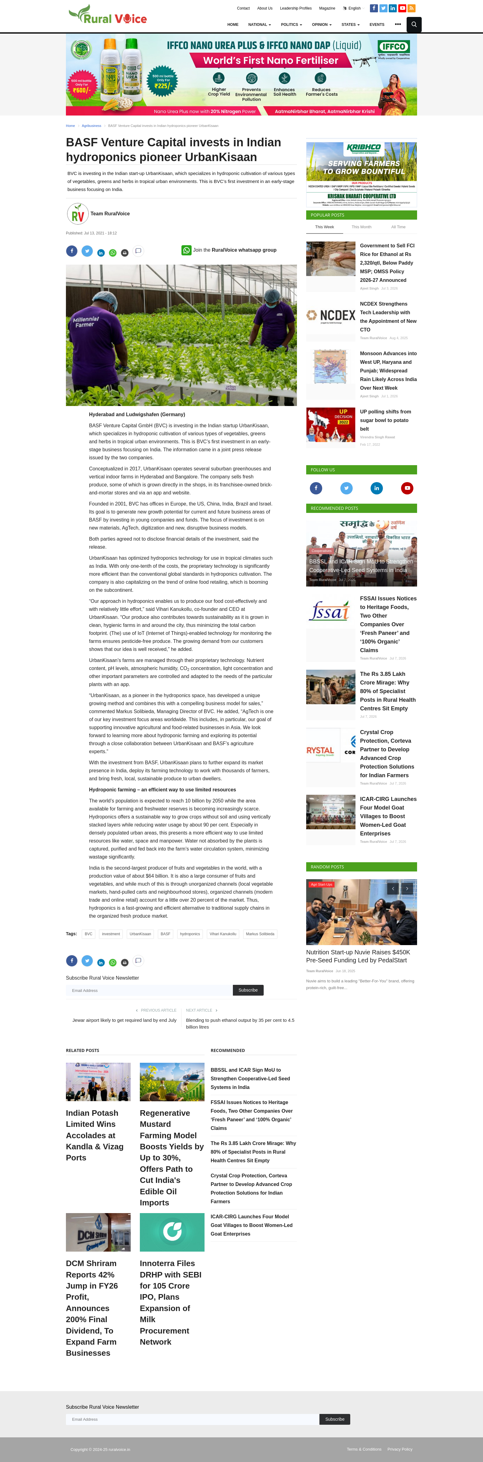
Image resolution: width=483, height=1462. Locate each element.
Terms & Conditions (364, 1449)
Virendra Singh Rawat (377, 437)
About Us (264, 8)
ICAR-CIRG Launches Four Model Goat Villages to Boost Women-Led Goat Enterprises (252, 1225)
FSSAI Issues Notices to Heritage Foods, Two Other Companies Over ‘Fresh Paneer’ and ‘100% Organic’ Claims (388, 624)
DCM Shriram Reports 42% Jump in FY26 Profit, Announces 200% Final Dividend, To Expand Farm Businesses (92, 1308)
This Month (361, 227)
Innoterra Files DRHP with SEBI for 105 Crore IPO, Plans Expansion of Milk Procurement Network (170, 1302)
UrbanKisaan (140, 934)
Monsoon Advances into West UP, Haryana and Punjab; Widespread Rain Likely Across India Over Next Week (388, 371)
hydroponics (190, 934)
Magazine (327, 8)
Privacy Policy (400, 1449)
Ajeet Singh (369, 288)
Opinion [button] (322, 24)
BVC (88, 934)
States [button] (351, 24)
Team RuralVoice (110, 213)
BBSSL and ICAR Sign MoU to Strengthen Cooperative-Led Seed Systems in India (250, 1078)
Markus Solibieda (260, 934)
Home (232, 24)
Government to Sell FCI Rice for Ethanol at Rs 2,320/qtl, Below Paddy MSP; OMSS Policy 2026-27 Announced (387, 263)
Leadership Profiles (296, 8)
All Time (399, 227)
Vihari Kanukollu (223, 934)
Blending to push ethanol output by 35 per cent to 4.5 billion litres (240, 1023)
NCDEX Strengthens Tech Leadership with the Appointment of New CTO (388, 316)
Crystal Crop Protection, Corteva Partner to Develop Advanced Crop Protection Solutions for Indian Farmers (387, 753)
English (354, 8)
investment (111, 934)
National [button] (259, 24)
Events (377, 24)
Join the (229, 250)
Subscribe (248, 990)
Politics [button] (291, 24)
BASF (165, 934)
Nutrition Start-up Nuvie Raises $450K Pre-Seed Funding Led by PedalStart (356, 955)
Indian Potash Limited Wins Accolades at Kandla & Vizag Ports (95, 1135)
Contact (243, 8)
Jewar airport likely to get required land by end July (124, 1020)
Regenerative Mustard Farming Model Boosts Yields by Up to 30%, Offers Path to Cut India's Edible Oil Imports (172, 1157)
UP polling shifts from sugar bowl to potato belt (385, 420)
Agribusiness (91, 126)
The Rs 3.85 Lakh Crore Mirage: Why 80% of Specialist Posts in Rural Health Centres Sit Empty (253, 1152)
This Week (324, 227)
